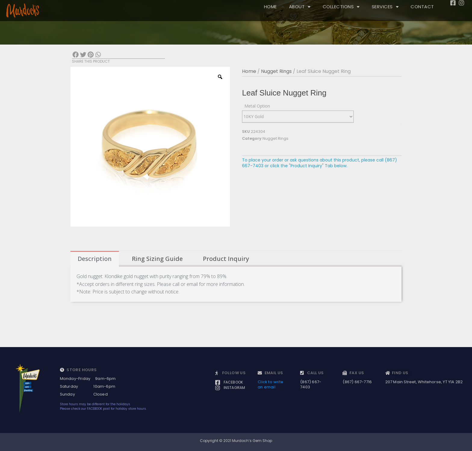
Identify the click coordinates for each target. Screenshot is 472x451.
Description (95, 259)
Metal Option (257, 106)
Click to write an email (270, 384)
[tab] (94, 259)
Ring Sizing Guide (157, 259)
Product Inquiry (226, 259)
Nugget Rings (276, 71)
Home (249, 71)
